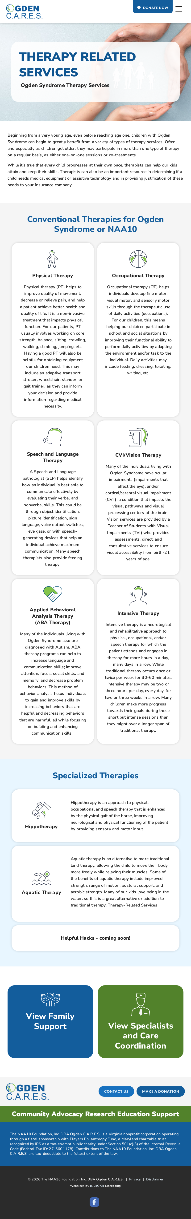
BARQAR (97, 1186)
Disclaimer (154, 1179)
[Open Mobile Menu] (179, 9)
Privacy (135, 1179)
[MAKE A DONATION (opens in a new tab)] (162, 1091)
